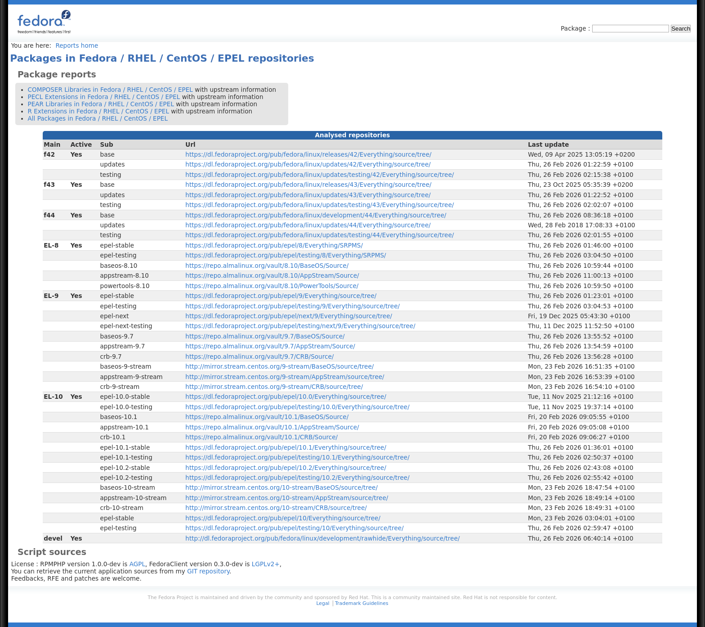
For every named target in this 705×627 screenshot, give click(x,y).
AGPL (137, 564)
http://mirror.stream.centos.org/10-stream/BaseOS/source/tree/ (281, 487)
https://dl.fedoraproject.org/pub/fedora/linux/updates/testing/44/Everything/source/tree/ (319, 235)
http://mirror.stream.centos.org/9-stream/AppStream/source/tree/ (284, 376)
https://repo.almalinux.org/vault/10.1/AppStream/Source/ (272, 427)
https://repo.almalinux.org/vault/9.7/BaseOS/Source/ (264, 336)
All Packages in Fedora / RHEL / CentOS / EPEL (98, 118)
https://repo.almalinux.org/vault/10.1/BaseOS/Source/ (266, 416)
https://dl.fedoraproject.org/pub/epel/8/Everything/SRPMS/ (274, 245)
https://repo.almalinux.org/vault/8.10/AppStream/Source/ (272, 275)
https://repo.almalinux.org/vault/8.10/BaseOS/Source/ (266, 265)
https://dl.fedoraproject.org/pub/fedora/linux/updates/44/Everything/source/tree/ (308, 225)
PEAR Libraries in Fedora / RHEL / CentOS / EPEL (101, 104)
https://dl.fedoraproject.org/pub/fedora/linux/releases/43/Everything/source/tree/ (308, 184)
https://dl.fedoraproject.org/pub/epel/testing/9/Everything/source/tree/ (292, 306)
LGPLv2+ (266, 564)
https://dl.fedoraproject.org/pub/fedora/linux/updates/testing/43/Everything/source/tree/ (319, 204)
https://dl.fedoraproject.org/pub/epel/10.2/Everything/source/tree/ (285, 467)
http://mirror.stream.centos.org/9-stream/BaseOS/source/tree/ (279, 366)
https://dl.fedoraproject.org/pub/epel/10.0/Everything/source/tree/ (285, 396)
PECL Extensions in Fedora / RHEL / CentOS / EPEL (104, 96)
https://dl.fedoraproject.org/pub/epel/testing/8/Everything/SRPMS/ (285, 255)
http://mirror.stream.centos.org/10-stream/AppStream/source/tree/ (286, 497)
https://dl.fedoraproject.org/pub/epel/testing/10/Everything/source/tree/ (294, 528)
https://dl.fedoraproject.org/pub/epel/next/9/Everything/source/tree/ (288, 316)
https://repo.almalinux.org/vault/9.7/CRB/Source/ (259, 356)
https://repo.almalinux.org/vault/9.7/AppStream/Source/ (270, 346)
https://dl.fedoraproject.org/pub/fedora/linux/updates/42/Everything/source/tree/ (308, 164)
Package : (576, 28)
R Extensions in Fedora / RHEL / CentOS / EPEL (99, 111)
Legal (322, 603)
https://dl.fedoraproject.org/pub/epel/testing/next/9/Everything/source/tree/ (300, 325)
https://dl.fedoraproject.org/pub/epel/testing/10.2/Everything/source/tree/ (297, 477)
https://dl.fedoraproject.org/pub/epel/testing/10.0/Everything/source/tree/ (297, 406)
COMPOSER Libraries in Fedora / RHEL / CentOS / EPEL (110, 89)
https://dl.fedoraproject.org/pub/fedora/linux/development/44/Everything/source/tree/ (315, 215)
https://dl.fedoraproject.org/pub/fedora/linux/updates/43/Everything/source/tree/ (308, 194)
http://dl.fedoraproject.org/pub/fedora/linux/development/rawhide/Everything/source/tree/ (322, 538)
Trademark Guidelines (361, 603)
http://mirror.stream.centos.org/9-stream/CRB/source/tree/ (274, 386)
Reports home (76, 45)
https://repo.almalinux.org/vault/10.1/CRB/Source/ (261, 437)
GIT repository (208, 571)
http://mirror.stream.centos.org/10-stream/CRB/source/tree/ (276, 507)
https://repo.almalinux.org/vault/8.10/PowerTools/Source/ (271, 285)
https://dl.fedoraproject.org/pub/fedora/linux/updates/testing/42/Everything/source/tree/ (319, 174)
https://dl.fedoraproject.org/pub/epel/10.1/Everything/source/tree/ (285, 447)
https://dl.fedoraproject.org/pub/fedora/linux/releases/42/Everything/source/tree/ (308, 154)
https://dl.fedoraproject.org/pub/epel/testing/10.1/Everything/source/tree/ (297, 457)
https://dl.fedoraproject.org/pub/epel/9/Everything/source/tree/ (280, 295)
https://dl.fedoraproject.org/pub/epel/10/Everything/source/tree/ (282, 518)
